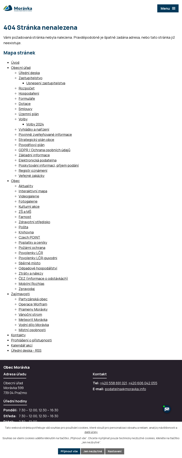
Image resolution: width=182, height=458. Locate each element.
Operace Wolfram (33, 304)
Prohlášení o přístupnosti (31, 340)
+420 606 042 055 (142, 383)
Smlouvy (25, 108)
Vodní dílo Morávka (34, 324)
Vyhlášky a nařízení (34, 129)
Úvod (15, 62)
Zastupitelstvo (30, 78)
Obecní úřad (21, 67)
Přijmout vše (69, 451)
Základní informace (34, 155)
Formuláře (27, 98)
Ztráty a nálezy (31, 273)
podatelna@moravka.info (125, 389)
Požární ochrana (32, 247)
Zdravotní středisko (34, 222)
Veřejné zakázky (32, 175)
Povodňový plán (32, 144)
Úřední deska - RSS (26, 350)
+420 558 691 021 (113, 383)
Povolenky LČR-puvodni (38, 258)
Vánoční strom (30, 314)
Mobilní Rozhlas (31, 283)
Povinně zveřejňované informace (45, 134)
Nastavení (115, 451)
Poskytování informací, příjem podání (49, 165)
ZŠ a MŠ (25, 211)
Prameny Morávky (33, 309)
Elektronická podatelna (37, 160)
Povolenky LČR (31, 252)
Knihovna (26, 232)
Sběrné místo (30, 263)
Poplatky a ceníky (33, 242)
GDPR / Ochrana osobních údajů (44, 150)
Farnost (25, 216)
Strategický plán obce (36, 139)
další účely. (91, 432)
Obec (15, 180)
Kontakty (18, 335)
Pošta (23, 227)
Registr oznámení (33, 170)
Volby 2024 (35, 124)
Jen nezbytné (92, 451)
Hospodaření (29, 93)
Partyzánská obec (33, 299)
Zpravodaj (27, 288)
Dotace (25, 103)
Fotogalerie (28, 201)
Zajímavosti (20, 294)
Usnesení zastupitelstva (45, 83)
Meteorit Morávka (33, 319)
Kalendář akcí (22, 345)
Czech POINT (29, 237)
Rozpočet (27, 88)
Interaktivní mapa (33, 191)
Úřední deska (29, 72)
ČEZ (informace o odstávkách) (43, 278)
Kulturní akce (29, 206)
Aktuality (26, 186)
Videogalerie (29, 196)
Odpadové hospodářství (38, 268)
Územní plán (29, 114)
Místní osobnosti (32, 330)
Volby (23, 119)
